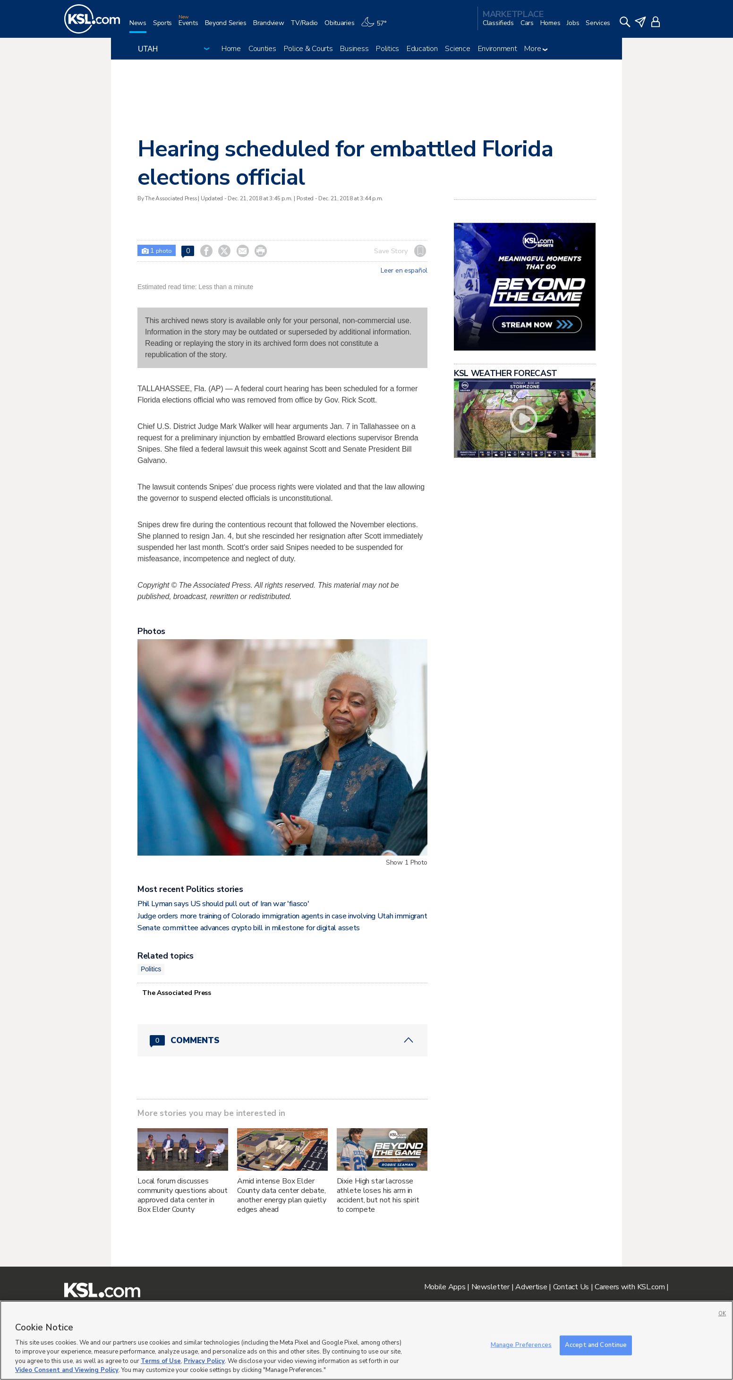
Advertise (531, 1287)
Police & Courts (308, 48)
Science (457, 48)
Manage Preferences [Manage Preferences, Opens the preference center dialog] (521, 1345)
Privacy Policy (204, 1361)
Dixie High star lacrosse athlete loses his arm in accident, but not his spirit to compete (378, 1195)
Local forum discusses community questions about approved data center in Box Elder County (182, 1195)
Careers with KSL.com (630, 1287)
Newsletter (490, 1287)
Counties (262, 48)
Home (231, 48)
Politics (387, 48)
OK (722, 1313)
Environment (497, 48)
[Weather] (377, 27)
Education (422, 48)
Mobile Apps (445, 1287)
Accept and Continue (596, 1345)
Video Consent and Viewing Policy (67, 1370)
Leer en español (404, 270)
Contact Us (571, 1287)
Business (354, 48)
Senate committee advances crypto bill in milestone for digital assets (248, 928)
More (535, 48)
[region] (366, 1340)
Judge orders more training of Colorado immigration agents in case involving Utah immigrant (282, 916)
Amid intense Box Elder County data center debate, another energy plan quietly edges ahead (281, 1195)
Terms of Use (161, 1361)
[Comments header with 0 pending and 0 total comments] (282, 1040)
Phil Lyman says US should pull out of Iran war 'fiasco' (223, 904)
